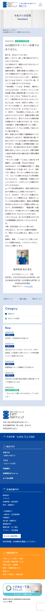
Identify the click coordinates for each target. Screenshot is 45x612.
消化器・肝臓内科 (9, 520)
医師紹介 (6, 495)
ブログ (13, 30)
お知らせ (11, 313)
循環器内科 (7, 524)
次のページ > (37, 299)
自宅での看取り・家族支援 (13, 574)
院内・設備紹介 (9, 505)
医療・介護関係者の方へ (12, 568)
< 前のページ (8, 299)
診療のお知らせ (9, 455)
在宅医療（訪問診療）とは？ (14, 561)
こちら (30, 286)
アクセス (6, 498)
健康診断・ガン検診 (10, 527)
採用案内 (6, 468)
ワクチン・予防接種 (10, 530)
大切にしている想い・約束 (13, 558)
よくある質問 (8, 478)
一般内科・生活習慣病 (11, 514)
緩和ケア (6, 571)
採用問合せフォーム (10, 473)
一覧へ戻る (22, 299)
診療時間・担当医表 (10, 501)
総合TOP (6, 30)
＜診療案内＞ (8, 511)
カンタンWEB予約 (11, 536)
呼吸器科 (6, 517)
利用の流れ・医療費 (10, 565)
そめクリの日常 (13, 318)
